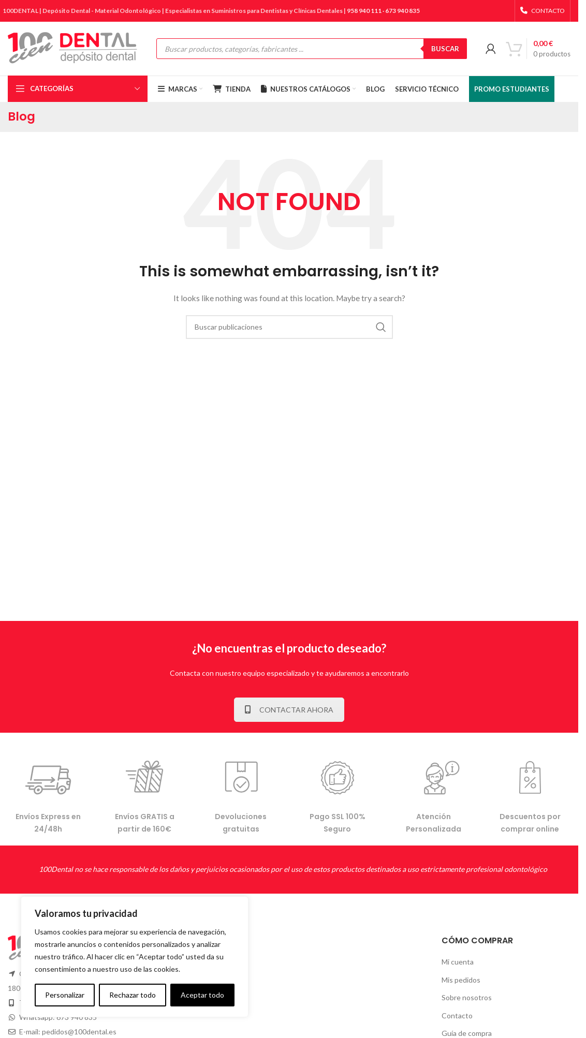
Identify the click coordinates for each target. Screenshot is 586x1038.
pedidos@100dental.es (79, 1031)
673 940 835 (402, 10)
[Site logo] (72, 47)
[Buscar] (289, 327)
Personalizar (64, 994)
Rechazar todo (132, 994)
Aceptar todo (202, 994)
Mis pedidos (461, 979)
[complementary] (134, 956)
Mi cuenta (458, 961)
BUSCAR (445, 49)
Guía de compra (467, 1033)
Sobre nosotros (467, 997)
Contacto (457, 1015)
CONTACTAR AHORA (289, 709)
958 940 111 (364, 10)
